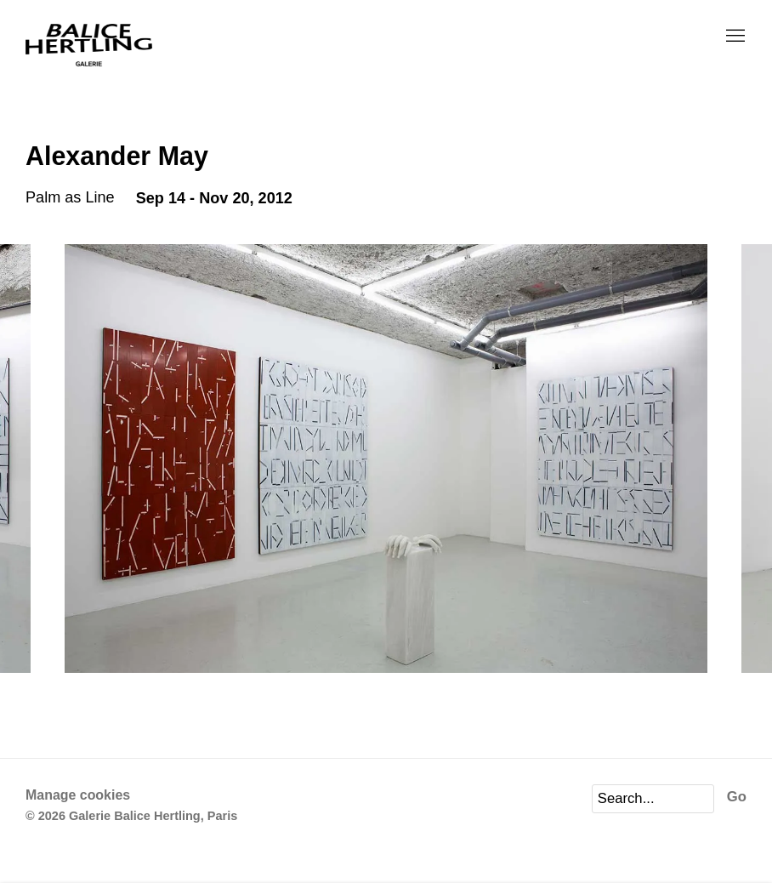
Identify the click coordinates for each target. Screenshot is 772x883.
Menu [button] (733, 36)
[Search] (653, 798)
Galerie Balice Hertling (89, 45)
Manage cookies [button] (78, 795)
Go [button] (736, 797)
